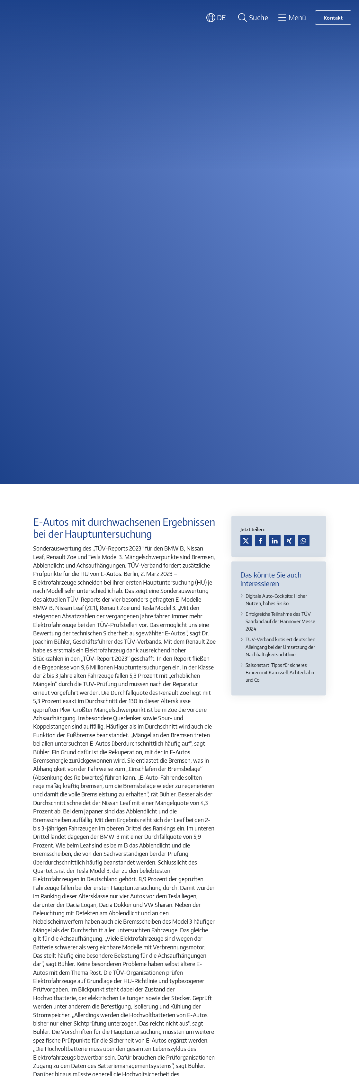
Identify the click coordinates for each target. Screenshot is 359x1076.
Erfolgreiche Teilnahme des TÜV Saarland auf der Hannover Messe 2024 (280, 621)
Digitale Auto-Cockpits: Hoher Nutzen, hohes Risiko (276, 599)
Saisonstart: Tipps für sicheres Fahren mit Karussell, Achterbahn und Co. (280, 672)
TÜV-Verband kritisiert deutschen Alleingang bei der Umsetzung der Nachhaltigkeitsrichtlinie (280, 646)
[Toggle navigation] (291, 17)
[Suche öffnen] (252, 17)
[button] (246, 540)
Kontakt (333, 17)
